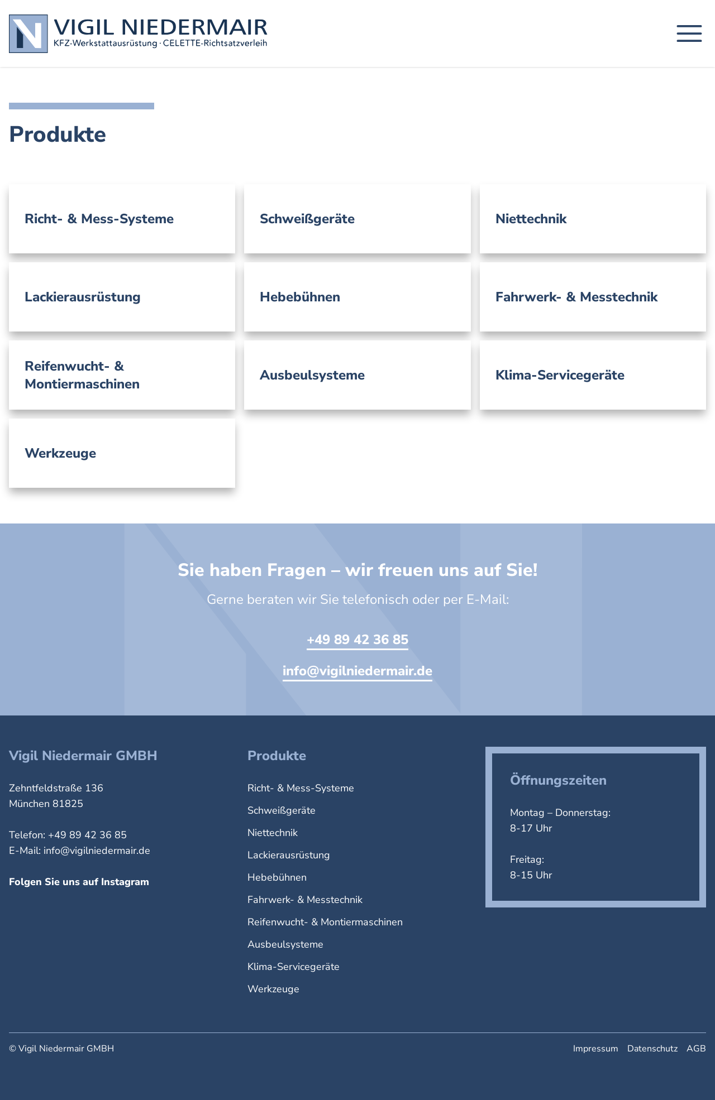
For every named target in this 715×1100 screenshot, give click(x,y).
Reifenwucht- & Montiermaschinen (325, 922)
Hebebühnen (277, 877)
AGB (696, 1049)
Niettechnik (272, 832)
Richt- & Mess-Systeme (300, 788)
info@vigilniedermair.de (357, 671)
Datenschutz (652, 1049)
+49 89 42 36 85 (357, 640)
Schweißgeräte (281, 810)
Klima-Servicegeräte (293, 966)
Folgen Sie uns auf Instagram (79, 881)
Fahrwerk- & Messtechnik (305, 899)
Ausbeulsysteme (285, 944)
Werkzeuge (273, 989)
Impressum (595, 1049)
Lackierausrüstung (288, 855)
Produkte (276, 756)
